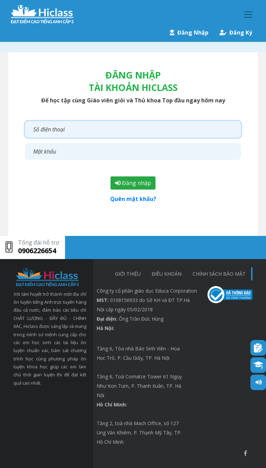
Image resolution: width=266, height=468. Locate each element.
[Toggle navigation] (248, 14)
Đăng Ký (236, 32)
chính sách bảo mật (219, 273)
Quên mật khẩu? (133, 199)
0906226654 (37, 250)
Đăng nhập (133, 183)
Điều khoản (166, 273)
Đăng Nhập (189, 32)
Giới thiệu (128, 273)
